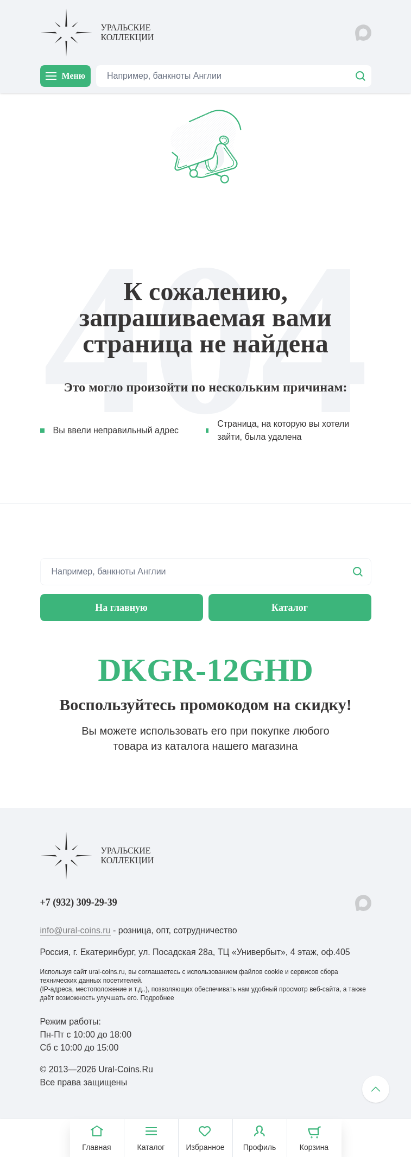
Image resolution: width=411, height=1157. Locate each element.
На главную (121, 607)
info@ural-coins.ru (75, 930)
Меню (65, 75)
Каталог (289, 607)
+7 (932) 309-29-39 (78, 902)
